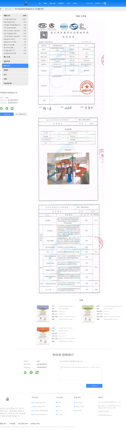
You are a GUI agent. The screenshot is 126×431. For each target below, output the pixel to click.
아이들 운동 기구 (15, 50)
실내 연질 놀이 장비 (15, 33)
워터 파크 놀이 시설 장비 (15, 30)
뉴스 (5, 74)
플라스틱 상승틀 (15, 45)
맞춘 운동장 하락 (15, 22)
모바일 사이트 (35, 423)
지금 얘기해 (89, 3)
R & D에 (78, 410)
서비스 (60, 410)
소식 (68, 3)
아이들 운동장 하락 (15, 19)
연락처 (6, 70)
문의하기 (61, 3)
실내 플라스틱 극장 (15, 53)
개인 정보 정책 (23, 423)
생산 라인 (79, 402)
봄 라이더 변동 (15, 47)
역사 (59, 406)
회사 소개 (52, 3)
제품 (45, 3)
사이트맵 (12, 423)
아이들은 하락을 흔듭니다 (15, 25)
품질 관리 (7, 66)
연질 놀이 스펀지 (15, 39)
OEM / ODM (80, 406)
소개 (59, 402)
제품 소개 (15, 16)
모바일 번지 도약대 (15, 42)
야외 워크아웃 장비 (15, 28)
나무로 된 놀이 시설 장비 (15, 36)
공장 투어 (7, 61)
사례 (5, 79)
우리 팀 (60, 414)
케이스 (75, 3)
